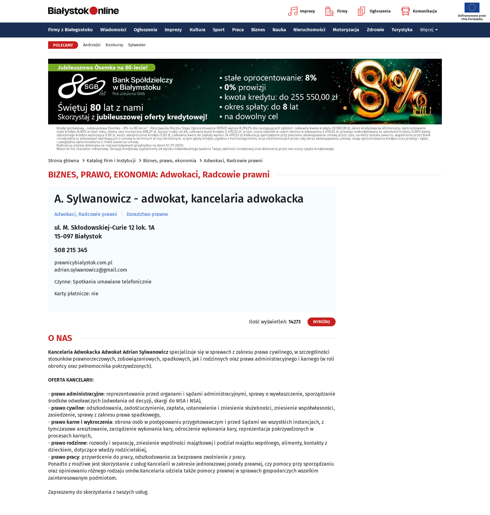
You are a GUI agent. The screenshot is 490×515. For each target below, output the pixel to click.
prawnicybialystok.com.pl (83, 263)
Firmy (336, 11)
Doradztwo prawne (147, 214)
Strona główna (63, 160)
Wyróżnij (321, 322)
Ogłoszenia (374, 11)
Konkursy (114, 45)
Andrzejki (92, 45)
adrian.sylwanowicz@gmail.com (90, 270)
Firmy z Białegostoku (70, 29)
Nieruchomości (309, 29)
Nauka (279, 29)
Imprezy (301, 11)
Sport (219, 29)
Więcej (429, 29)
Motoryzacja (346, 29)
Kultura (197, 29)
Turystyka (402, 29)
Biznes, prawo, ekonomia (169, 160)
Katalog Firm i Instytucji (111, 160)
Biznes (258, 29)
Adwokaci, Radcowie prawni (233, 160)
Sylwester (137, 45)
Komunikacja (419, 11)
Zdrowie (375, 29)
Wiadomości (113, 29)
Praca (238, 29)
